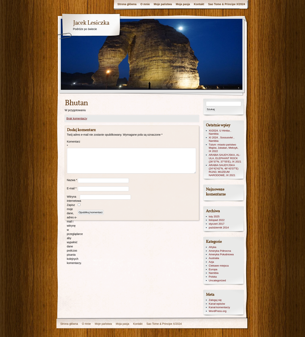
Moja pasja (183, 4)
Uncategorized (217, 280)
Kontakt (199, 4)
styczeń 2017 (216, 223)
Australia (214, 258)
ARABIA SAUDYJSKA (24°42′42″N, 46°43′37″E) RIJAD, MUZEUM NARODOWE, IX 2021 (223, 170)
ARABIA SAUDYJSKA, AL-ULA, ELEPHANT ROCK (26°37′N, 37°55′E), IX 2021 (225, 158)
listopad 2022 (217, 220)
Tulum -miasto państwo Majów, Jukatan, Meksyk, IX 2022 (223, 148)
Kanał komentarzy (219, 307)
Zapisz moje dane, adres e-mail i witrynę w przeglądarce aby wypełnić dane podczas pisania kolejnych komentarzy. (72, 234)
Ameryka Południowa (221, 254)
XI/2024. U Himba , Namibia (220, 132)
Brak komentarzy (77, 118)
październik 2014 (219, 227)
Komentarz (72, 143)
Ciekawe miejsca (219, 265)
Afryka (212, 247)
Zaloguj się (215, 300)
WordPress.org (217, 311)
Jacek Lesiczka (91, 23)
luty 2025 (214, 216)
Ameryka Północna (220, 250)
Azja (211, 261)
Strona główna (126, 4)
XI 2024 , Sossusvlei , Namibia (221, 139)
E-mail (72, 188)
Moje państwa (163, 4)
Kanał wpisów (217, 303)
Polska (213, 276)
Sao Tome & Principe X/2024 (226, 4)
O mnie (145, 4)
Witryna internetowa (73, 198)
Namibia (214, 272)
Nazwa (72, 180)
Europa (213, 269)
